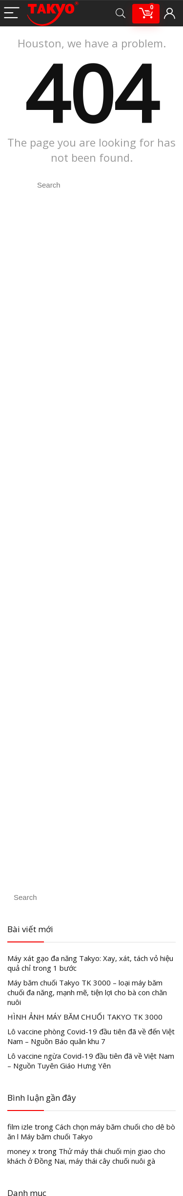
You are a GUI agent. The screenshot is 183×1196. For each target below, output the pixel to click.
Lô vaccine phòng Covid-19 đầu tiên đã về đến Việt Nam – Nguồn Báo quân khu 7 (91, 1036)
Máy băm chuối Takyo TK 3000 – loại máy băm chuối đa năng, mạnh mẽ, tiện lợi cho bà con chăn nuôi (87, 992)
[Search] (120, 13)
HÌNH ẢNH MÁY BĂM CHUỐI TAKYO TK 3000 (85, 1017)
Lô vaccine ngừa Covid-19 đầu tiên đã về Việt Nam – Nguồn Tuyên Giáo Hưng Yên (90, 1060)
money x (21, 1151)
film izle (20, 1127)
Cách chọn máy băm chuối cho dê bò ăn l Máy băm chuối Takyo (91, 1131)
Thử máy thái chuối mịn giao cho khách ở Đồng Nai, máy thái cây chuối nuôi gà (86, 1156)
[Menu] (11, 13)
